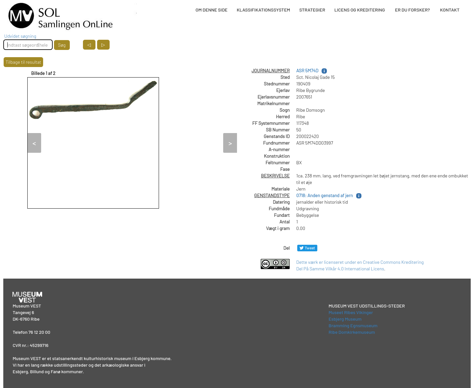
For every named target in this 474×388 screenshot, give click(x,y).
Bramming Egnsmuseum (353, 325)
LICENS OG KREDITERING (359, 9)
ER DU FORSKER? (412, 9)
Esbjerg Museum (345, 319)
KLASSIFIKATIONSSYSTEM (263, 9)
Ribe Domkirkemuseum (352, 332)
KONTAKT (450, 9)
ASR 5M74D (307, 70)
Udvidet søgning (20, 36)
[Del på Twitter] (307, 248)
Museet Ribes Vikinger (351, 312)
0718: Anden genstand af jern (324, 195)
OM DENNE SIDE (211, 9)
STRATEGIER (312, 9)
